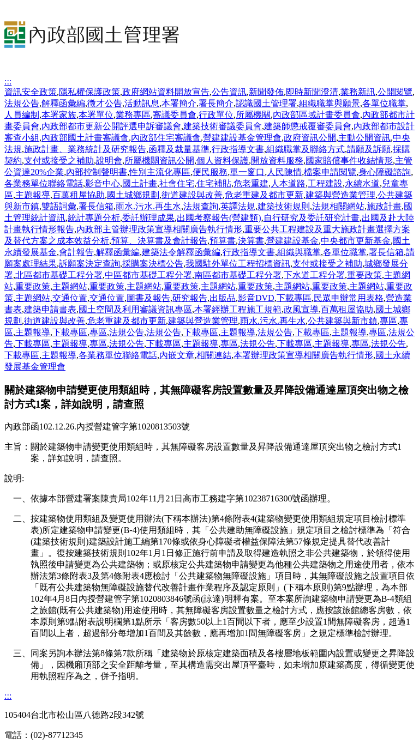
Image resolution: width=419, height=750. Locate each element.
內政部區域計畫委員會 (316, 114)
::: (7, 81)
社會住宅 (176, 183)
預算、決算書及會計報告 (159, 240)
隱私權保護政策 (89, 91)
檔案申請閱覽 (330, 172)
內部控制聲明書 (96, 172)
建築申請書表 (50, 309)
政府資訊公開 (310, 137)
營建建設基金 (292, 240)
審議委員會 (174, 114)
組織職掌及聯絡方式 (305, 149)
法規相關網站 (338, 206)
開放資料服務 (277, 160)
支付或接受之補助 (59, 160)
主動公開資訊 (364, 137)
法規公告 (21, 103)
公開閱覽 (395, 91)
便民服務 (210, 172)
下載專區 (294, 298)
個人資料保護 (222, 160)
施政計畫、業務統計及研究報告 (85, 149)
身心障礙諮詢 (384, 172)
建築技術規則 (284, 206)
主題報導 (32, 194)
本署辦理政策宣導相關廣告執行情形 (303, 355)
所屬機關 (253, 114)
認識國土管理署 (266, 103)
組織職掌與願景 (329, 103)
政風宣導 (301, 309)
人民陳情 (284, 172)
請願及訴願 (369, 149)
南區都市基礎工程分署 (238, 275)
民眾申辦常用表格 (349, 298)
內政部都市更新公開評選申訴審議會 (111, 126)
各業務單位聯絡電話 (43, 183)
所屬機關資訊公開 (159, 160)
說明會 (109, 160)
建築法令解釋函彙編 (181, 252)
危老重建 (251, 183)
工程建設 (325, 183)
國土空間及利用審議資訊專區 (135, 309)
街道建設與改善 (192, 194)
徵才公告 (104, 103)
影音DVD (256, 298)
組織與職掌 (299, 252)
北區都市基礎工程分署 (59, 275)
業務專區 (133, 114)
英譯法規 (237, 206)
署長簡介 (216, 103)
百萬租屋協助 (78, 194)
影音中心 (102, 183)
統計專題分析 (94, 217)
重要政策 (364, 275)
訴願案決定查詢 (89, 263)
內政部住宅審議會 (166, 137)
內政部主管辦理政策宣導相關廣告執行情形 (159, 229)
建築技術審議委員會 (222, 126)
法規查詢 (200, 206)
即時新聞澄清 (312, 91)
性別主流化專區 (159, 172)
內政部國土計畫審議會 (85, 137)
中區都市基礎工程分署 (148, 275)
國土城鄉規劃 (133, 194)
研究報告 (189, 298)
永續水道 (362, 183)
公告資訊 (229, 91)
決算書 (251, 240)
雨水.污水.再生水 (148, 206)
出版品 (223, 298)
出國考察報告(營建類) (219, 217)
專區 (388, 320)
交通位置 (69, 298)
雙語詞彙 (58, 206)
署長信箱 (96, 206)
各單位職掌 (384, 103)
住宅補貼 (213, 183)
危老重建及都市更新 (264, 194)
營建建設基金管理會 (242, 137)
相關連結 (213, 355)
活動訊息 (141, 103)
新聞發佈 (266, 91)
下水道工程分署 (314, 275)
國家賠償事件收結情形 (349, 160)
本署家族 (58, 114)
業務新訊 (357, 91)
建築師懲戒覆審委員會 (307, 126)
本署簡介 (178, 103)
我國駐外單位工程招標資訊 (237, 263)
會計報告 (76, 252)
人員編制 (21, 114)
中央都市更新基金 (356, 240)
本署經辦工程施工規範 (238, 309)
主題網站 (69, 286)
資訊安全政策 (30, 91)
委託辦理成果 (148, 217)
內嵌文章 (176, 355)
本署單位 (96, 114)
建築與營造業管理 (340, 194)
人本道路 (288, 183)
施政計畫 (384, 206)
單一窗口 (247, 172)
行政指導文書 (238, 149)
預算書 (223, 240)
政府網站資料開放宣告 (166, 91)
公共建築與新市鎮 (343, 320)
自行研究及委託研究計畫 (312, 217)
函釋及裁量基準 (179, 149)
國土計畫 (139, 183)
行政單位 (216, 114)
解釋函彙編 (63, 103)
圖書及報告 (148, 298)
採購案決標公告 (152, 263)
